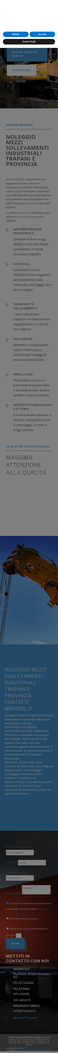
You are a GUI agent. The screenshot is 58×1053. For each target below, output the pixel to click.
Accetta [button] (42, 1039)
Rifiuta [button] (15, 1039)
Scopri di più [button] (29, 1046)
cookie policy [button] (14, 1025)
